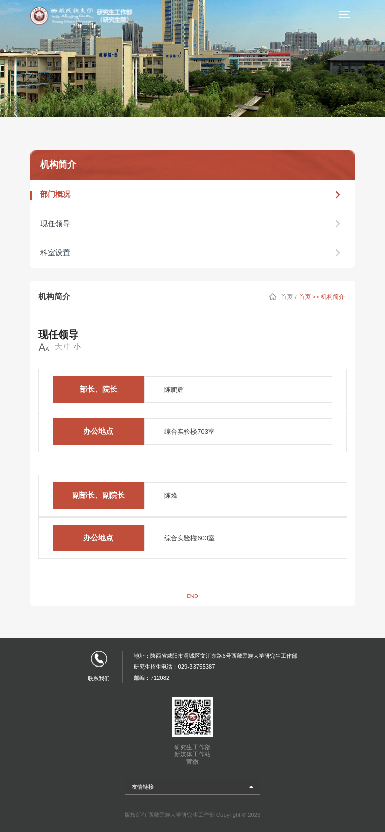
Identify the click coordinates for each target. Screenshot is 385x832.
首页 (290, 293)
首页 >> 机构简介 (323, 293)
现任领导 (192, 222)
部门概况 (192, 194)
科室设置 (192, 250)
